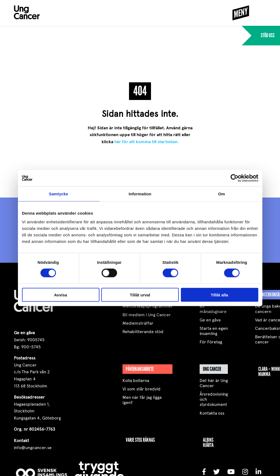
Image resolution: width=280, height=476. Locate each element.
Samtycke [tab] (58, 194)
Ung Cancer (212, 369)
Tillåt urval (140, 294)
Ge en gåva (210, 319)
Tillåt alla (219, 294)
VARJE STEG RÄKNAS (140, 440)
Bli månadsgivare (213, 308)
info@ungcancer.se (33, 447)
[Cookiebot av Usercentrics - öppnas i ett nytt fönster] (234, 178)
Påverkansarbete (140, 369)
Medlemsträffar (137, 323)
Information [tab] (140, 194)
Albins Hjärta (208, 442)
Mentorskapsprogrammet (147, 306)
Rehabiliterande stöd (142, 331)
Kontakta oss (212, 413)
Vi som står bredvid (141, 389)
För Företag (211, 342)
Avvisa (60, 294)
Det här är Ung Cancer (214, 383)
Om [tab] (221, 194)
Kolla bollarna (135, 380)
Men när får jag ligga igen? (142, 400)
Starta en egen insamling (214, 331)
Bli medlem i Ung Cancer (146, 314)
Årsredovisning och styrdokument (214, 399)
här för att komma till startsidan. (146, 142)
